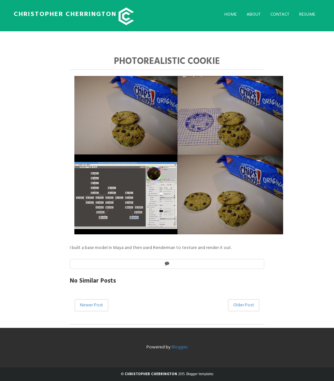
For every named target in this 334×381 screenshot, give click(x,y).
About (254, 14)
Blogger (179, 347)
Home (230, 14)
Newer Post (91, 305)
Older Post (243, 305)
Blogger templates (199, 374)
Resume (307, 14)
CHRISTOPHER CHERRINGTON (65, 14)
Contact (279, 14)
